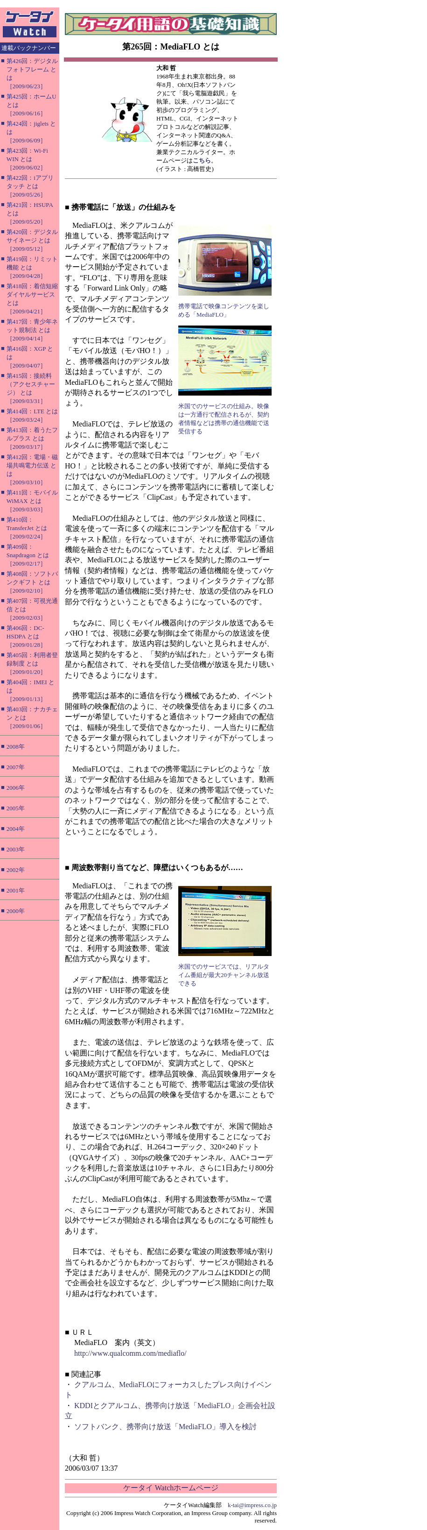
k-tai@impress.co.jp (252, 1505)
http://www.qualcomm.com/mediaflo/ (130, 1353)
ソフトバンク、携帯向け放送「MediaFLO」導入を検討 (165, 1427)
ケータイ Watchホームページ (170, 1488)
